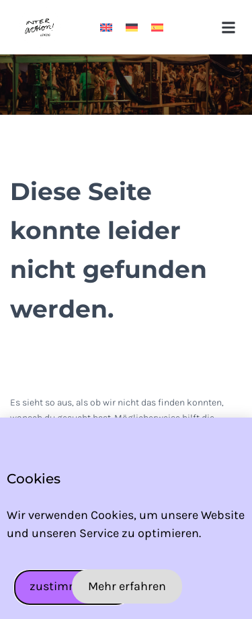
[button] (228, 27)
